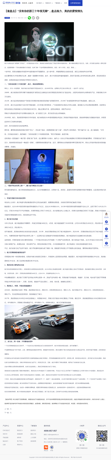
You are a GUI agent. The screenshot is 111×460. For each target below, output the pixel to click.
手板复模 (5, 437)
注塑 (4, 444)
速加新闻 (33, 441)
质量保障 (20, 434)
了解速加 (58, 3)
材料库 (19, 437)
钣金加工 (5, 441)
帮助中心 (20, 444)
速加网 (7, 403)
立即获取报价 (75, 3)
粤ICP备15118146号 (76, 457)
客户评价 (20, 441)
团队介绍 (33, 434)
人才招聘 (33, 437)
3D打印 (5, 434)
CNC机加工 (6, 430)
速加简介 (33, 430)
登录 (65, 3)
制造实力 (49, 3)
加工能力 (40, 3)
